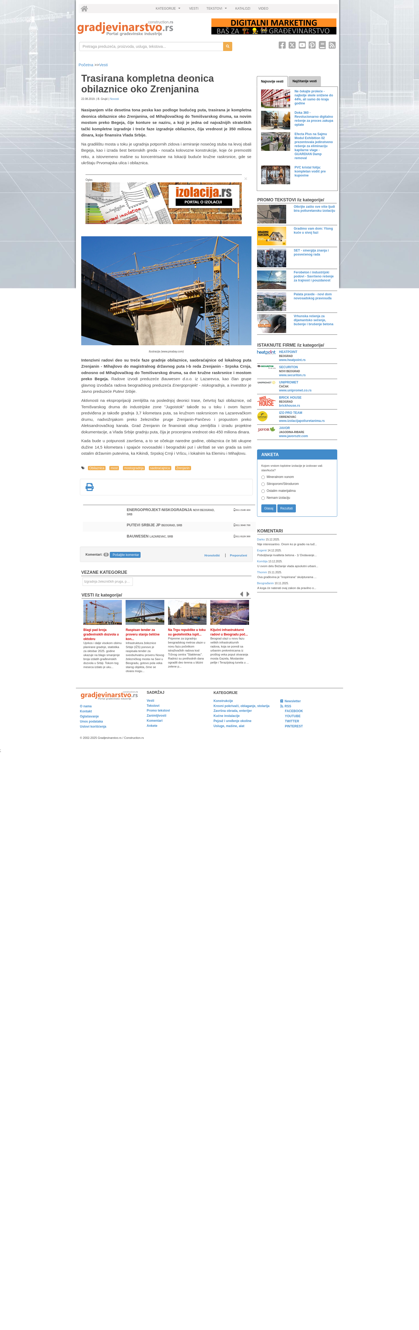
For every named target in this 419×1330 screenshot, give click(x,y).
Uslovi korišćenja (93, 726)
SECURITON (288, 367)
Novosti (114, 98)
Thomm (262, 572)
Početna (86, 64)
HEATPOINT (288, 352)
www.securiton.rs (292, 375)
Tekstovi (153, 706)
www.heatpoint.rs (292, 360)
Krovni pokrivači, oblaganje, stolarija (241, 706)
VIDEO (263, 8)
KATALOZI (242, 8)
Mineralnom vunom (280, 477)
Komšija (263, 561)
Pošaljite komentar (126, 555)
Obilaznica (96, 468)
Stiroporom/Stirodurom (283, 484)
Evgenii (262, 550)
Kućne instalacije (227, 716)
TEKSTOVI (217, 10)
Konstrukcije (223, 701)
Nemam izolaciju (278, 498)
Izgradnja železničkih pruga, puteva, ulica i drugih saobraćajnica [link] (108, 581)
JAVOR (284, 428)
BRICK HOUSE (290, 397)
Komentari (270, 531)
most (114, 468)
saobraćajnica (160, 468)
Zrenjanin (183, 468)
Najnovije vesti (272, 81)
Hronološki (212, 555)
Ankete (152, 726)
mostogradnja (134, 468)
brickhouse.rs (289, 405)
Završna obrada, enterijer (233, 711)
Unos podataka (91, 721)
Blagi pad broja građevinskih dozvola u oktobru (101, 634)
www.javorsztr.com (293, 436)
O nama (86, 706)
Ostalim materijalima (281, 491)
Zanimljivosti (156, 715)
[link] (140, 28)
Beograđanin (266, 583)
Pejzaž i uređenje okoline (232, 721)
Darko (261, 539)
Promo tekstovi (158, 710)
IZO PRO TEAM (290, 413)
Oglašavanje (89, 716)
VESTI (194, 8)
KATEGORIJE (169, 10)
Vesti (103, 64)
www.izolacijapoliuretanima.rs (302, 421)
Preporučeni (238, 555)
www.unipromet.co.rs (295, 390)
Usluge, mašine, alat (229, 726)
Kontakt (86, 711)
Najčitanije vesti (305, 81)
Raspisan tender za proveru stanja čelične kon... (143, 634)
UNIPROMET (288, 382)
